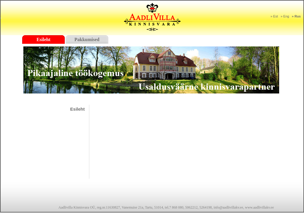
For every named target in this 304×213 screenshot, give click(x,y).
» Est (274, 16)
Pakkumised (87, 39)
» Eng (285, 16)
